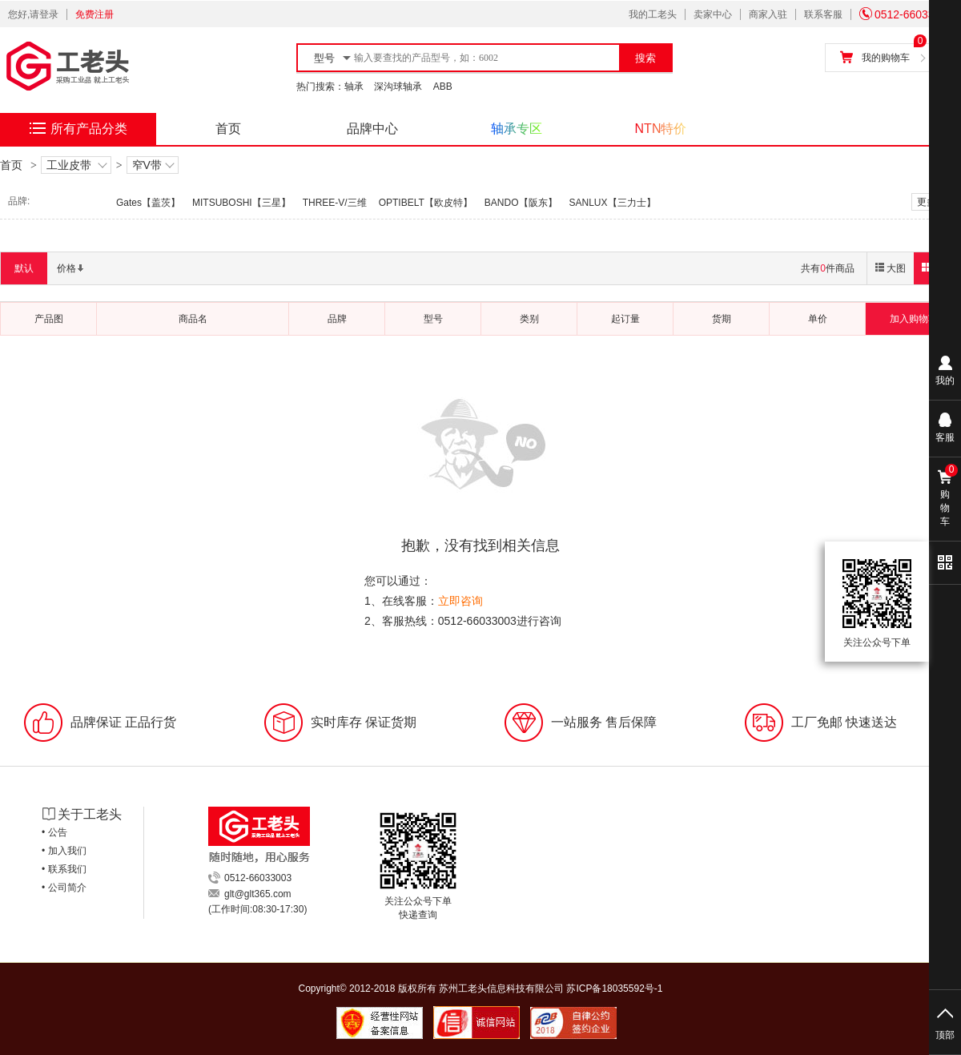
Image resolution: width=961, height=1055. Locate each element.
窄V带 (152, 166)
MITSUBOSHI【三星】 (241, 202)
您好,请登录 (33, 14)
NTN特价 (661, 128)
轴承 (354, 86)
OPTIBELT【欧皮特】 (425, 202)
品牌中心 (372, 128)
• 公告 (54, 832)
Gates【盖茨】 (148, 202)
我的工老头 (653, 14)
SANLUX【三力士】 (612, 202)
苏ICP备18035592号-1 (614, 988)
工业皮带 (76, 166)
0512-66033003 (906, 14)
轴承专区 (516, 128)
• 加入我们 (64, 850)
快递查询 (418, 914)
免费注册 (94, 14)
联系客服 (823, 14)
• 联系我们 (64, 869)
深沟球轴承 (398, 86)
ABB (442, 86)
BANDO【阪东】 (521, 202)
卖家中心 (713, 14)
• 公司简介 (64, 887)
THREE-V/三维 (335, 202)
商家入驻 (768, 14)
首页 (228, 128)
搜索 (645, 58)
